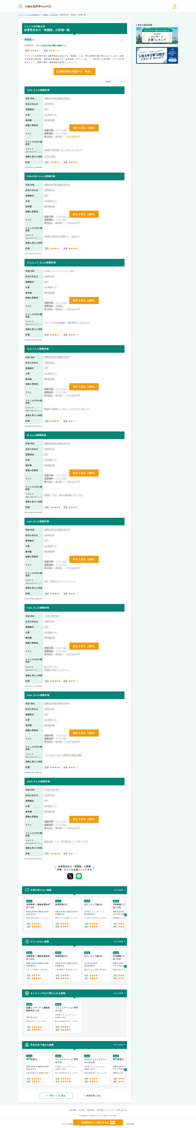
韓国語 (28, 39)
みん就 (81, 1110)
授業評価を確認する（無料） (76, 71)
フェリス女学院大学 (32, 15)
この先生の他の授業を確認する (52, 45)
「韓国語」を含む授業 (50, 15)
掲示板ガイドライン (105, 1110)
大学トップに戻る (58, 1095)
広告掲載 (72, 1110)
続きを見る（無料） (84, 128)
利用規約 (90, 1110)
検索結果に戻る (92, 1095)
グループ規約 (67, 1124)
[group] (38, 914)
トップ (20, 15)
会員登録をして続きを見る (98, 1122)
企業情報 (130, 1124)
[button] (125, 915)
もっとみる (118, 890)
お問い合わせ (121, 1110)
